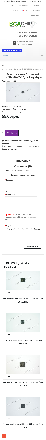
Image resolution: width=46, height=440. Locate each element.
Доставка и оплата (24, 5)
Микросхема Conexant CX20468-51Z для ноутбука (23, 340)
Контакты (37, 5)
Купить (14, 133)
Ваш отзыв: (11, 195)
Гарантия (15, 10)
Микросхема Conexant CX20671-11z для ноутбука (23, 382)
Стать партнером (12, 50)
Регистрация (36, 10)
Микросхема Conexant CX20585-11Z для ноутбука (23, 424)
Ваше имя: (10, 180)
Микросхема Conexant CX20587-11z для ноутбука (23, 298)
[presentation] (23, 237)
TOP (4, 436)
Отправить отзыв (32, 246)
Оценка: (9, 226)
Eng (25, 10)
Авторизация (35, 15)
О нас (13, 5)
